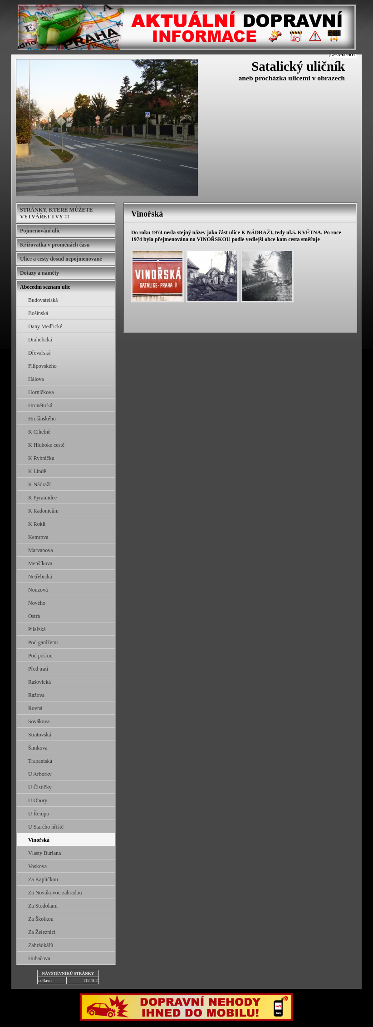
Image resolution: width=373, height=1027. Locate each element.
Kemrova (38, 537)
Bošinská (38, 313)
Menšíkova (40, 563)
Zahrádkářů (40, 945)
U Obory (37, 800)
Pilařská (37, 629)
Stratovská (39, 734)
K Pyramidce (42, 497)
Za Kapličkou (43, 879)
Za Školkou (41, 919)
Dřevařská (39, 353)
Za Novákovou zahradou (55, 892)
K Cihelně (39, 432)
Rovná (35, 708)
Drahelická (40, 339)
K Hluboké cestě (46, 445)
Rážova (36, 695)
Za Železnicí (41, 932)
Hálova (36, 379)
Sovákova (38, 721)
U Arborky (40, 774)
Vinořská (38, 840)
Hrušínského (42, 418)
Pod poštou (40, 655)
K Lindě (37, 471)
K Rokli (36, 524)
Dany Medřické (45, 326)
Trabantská (40, 761)
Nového (36, 603)
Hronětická (40, 405)
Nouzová (38, 590)
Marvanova (40, 550)
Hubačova (39, 958)
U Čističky (40, 787)
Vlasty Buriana (44, 853)
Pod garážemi (43, 642)
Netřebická (40, 576)
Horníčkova (41, 392)
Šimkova (38, 748)
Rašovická (39, 682)
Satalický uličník (298, 66)
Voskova (37, 866)
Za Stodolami (43, 906)
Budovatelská (43, 300)
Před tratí (38, 669)
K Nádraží (39, 484)
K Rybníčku (41, 458)
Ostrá (34, 616)
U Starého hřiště (46, 827)
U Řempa (38, 813)
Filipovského (42, 366)
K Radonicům (43, 511)
